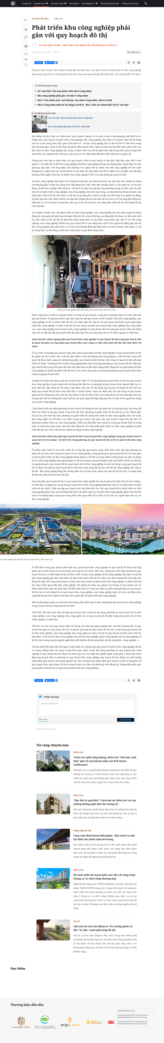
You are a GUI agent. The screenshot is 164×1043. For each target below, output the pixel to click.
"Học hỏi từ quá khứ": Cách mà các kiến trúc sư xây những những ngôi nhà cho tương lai (104, 802)
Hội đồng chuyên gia (110, 3)
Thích (50, 63)
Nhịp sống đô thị (82, 830)
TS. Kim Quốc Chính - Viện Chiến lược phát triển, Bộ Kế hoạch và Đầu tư (78, 45)
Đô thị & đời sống (40, 18)
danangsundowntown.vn (127, 1017)
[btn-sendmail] (138, 62)
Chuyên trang (59, 3)
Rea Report (74, 3)
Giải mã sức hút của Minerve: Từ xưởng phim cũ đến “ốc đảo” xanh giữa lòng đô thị (102, 928)
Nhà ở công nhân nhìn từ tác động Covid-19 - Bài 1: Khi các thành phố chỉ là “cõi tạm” (83, 104)
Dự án (76, 921)
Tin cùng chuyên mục (52, 745)
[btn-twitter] (133, 62)
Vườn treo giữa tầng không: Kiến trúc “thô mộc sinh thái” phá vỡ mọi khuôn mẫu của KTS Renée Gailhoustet (104, 761)
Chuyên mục (41, 3)
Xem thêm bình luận (46, 729)
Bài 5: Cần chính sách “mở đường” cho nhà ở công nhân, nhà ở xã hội (74, 100)
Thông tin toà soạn (130, 3)
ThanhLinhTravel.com (126, 1011)
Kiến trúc (58, 18)
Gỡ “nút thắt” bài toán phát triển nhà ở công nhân (64, 91)
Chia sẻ (38, 63)
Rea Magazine (90, 3)
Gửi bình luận (125, 720)
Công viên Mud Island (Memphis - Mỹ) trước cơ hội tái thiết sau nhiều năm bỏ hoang (104, 837)
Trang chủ (26, 3)
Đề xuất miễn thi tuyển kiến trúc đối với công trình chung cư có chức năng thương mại (104, 876)
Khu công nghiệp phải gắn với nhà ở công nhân (62, 95)
